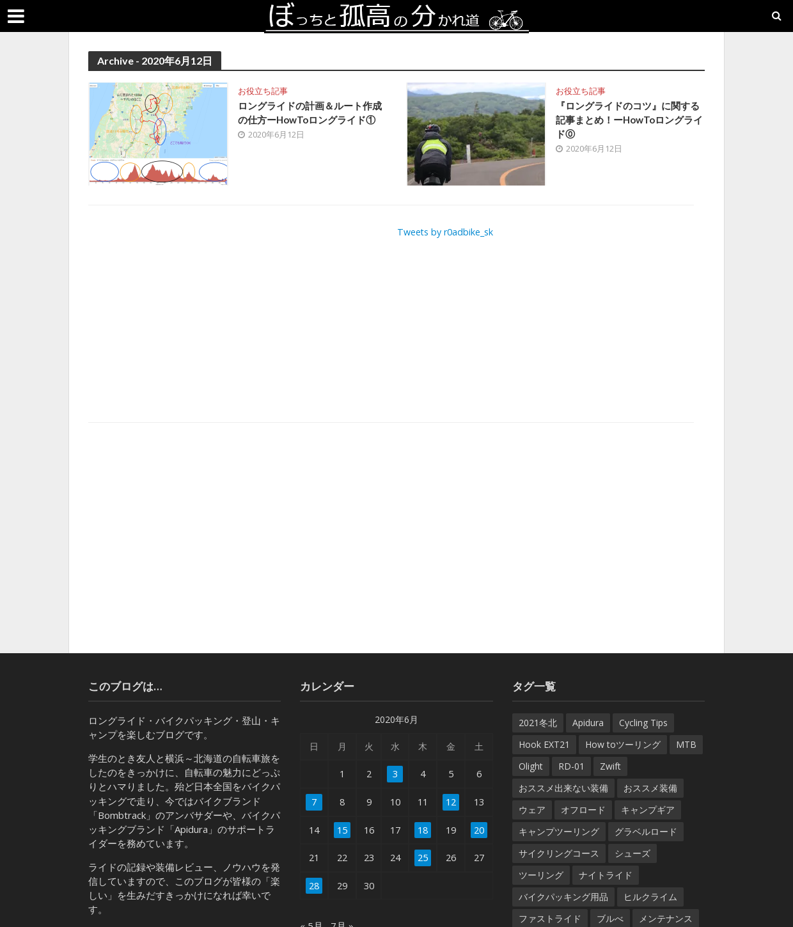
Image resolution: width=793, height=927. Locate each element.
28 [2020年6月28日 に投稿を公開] (314, 887)
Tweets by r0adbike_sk (448, 231)
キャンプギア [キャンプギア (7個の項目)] (648, 810)
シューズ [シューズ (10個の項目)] (632, 853)
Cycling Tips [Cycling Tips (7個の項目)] (643, 723)
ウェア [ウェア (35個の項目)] (532, 810)
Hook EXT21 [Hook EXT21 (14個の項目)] (544, 744)
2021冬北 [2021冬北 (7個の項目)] (538, 723)
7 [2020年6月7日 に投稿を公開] (314, 802)
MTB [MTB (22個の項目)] (686, 744)
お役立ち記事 (263, 91)
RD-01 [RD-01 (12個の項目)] (571, 766)
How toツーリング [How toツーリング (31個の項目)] (623, 744)
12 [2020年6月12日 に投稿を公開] (450, 802)
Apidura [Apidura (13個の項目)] (588, 723)
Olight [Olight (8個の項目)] (531, 766)
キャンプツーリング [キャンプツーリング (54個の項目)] (559, 831)
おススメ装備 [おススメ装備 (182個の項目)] (650, 788)
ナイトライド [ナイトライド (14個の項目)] (605, 875)
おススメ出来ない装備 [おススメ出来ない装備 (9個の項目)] (563, 788)
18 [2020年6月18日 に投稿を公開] (422, 831)
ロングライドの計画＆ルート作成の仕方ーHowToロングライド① (311, 121)
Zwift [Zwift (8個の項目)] (610, 766)
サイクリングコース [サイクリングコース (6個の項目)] (559, 853)
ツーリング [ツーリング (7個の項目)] (541, 875)
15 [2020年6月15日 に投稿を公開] (343, 831)
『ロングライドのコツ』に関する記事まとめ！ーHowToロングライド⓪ (629, 121)
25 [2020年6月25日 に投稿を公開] (422, 859)
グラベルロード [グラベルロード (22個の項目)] (646, 831)
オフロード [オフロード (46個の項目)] (583, 810)
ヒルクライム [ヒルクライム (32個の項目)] (650, 897)
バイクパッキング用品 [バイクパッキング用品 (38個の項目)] (563, 897)
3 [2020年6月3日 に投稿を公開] (394, 774)
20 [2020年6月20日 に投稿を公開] (478, 831)
